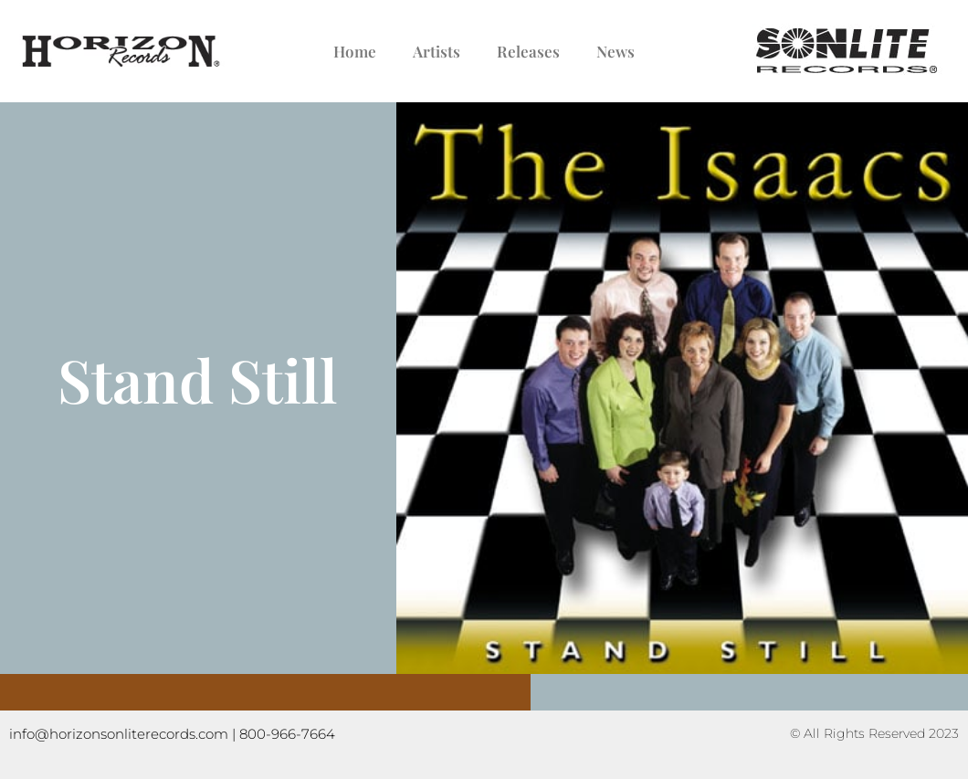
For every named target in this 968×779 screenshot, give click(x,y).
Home (354, 51)
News (615, 51)
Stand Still (198, 379)
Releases (528, 51)
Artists (436, 51)
